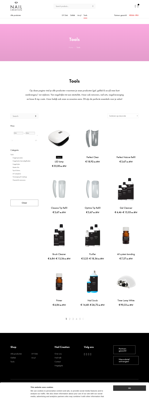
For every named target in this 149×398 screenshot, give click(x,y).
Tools (85, 15)
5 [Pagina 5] (80, 319)
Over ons (58, 354)
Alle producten (15, 15)
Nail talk (58, 358)
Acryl (79, 15)
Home (71, 47)
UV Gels (65, 15)
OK (129, 373)
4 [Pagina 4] (76, 319)
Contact (58, 362)
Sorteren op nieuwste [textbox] (117, 115)
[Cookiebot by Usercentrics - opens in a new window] (15, 393)
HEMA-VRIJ (134, 15)
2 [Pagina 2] (70, 319)
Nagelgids (59, 366)
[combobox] (123, 116)
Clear (24, 203)
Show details (122, 393)
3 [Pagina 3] (73, 319)
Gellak (72, 15)
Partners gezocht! (120, 15)
